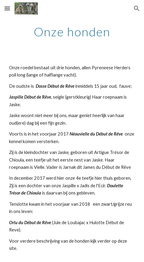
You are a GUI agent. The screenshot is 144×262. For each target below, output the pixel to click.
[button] (7, 8)
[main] (72, 32)
